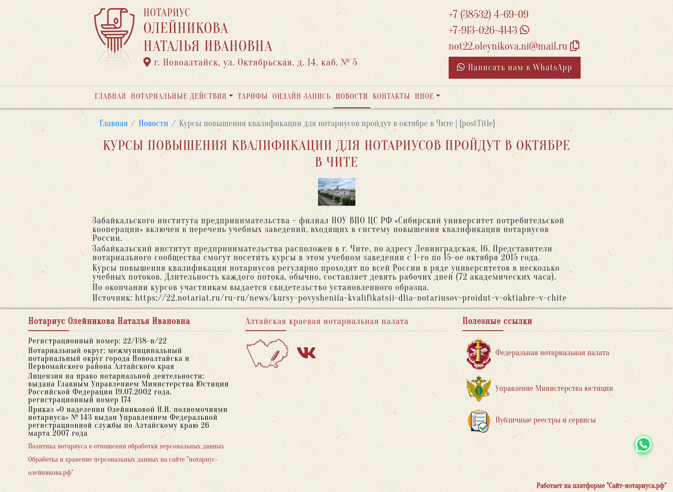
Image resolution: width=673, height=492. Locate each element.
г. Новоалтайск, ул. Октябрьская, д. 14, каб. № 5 (250, 62)
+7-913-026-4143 (489, 30)
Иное (424, 96)
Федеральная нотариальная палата (538, 353)
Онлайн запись (301, 96)
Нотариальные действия (179, 96)
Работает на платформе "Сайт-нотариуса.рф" (601, 486)
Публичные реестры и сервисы (531, 420)
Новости (352, 96)
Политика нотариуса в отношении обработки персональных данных (126, 446)
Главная (110, 96)
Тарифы (253, 96)
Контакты (391, 96)
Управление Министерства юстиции (540, 389)
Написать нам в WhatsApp (514, 67)
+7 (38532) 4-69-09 (489, 15)
